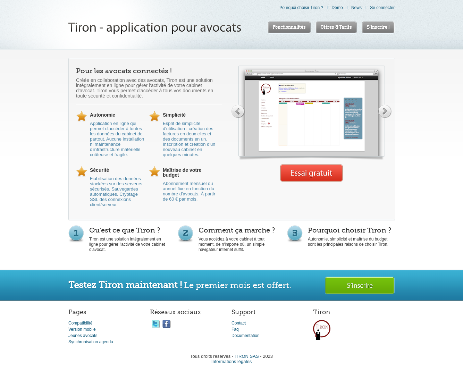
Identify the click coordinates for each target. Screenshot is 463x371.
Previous (238, 111)
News (356, 7)
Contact (239, 323)
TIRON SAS (247, 356)
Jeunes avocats (82, 335)
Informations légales (231, 361)
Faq (235, 329)
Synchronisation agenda (90, 341)
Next (385, 111)
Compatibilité (80, 323)
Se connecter (382, 7)
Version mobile (82, 329)
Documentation (246, 335)
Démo (337, 7)
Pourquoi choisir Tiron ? (301, 7)
